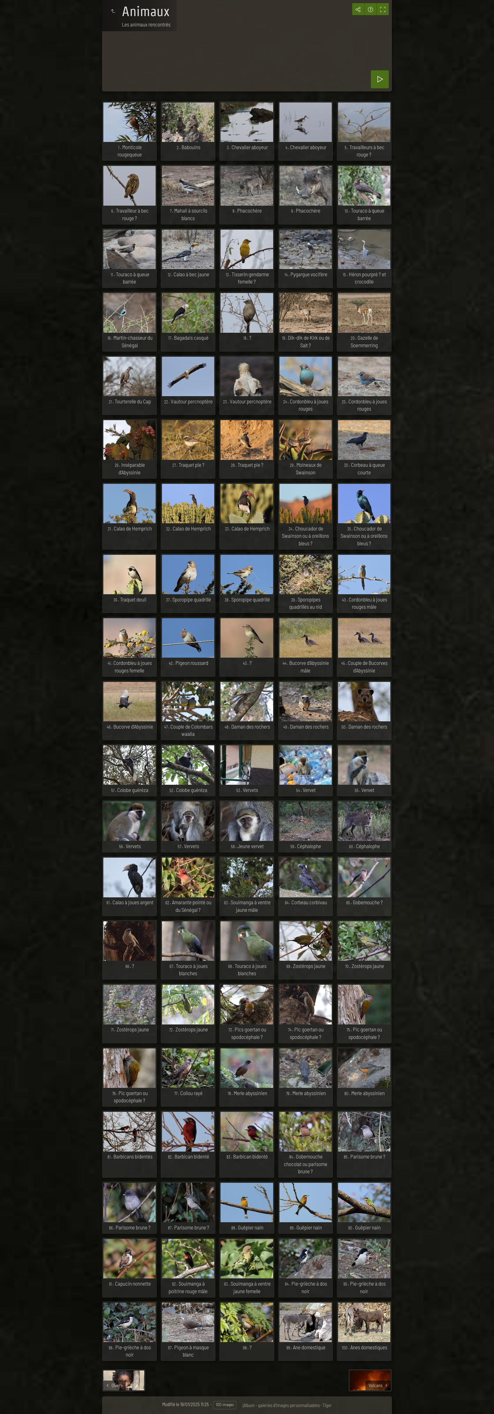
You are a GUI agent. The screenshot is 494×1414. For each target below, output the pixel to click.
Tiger (327, 1405)
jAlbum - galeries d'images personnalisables (281, 1405)
